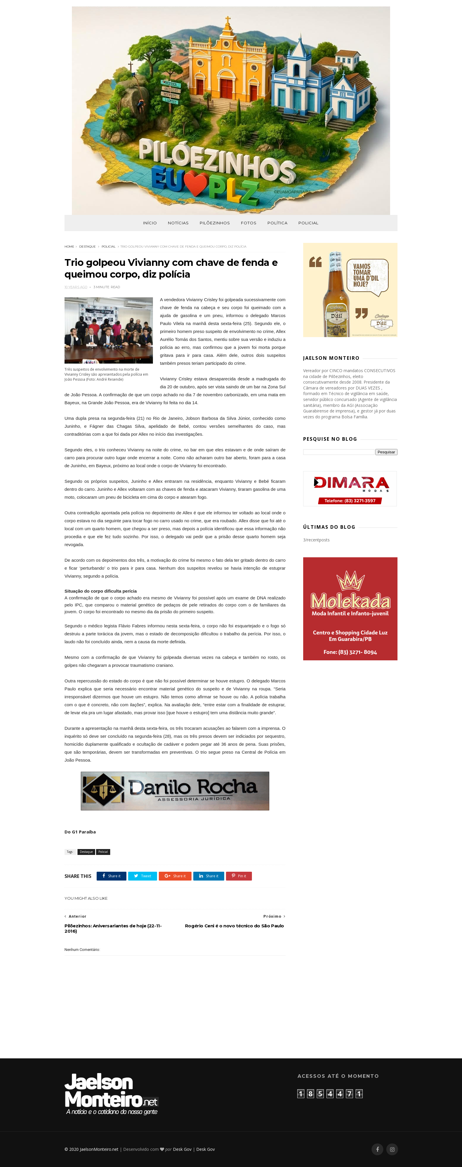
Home (69, 246)
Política (278, 223)
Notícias (178, 223)
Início (150, 223)
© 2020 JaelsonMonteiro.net (91, 1149)
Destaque (87, 246)
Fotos (249, 223)
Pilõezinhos (215, 223)
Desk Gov (182, 1149)
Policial (308, 223)
